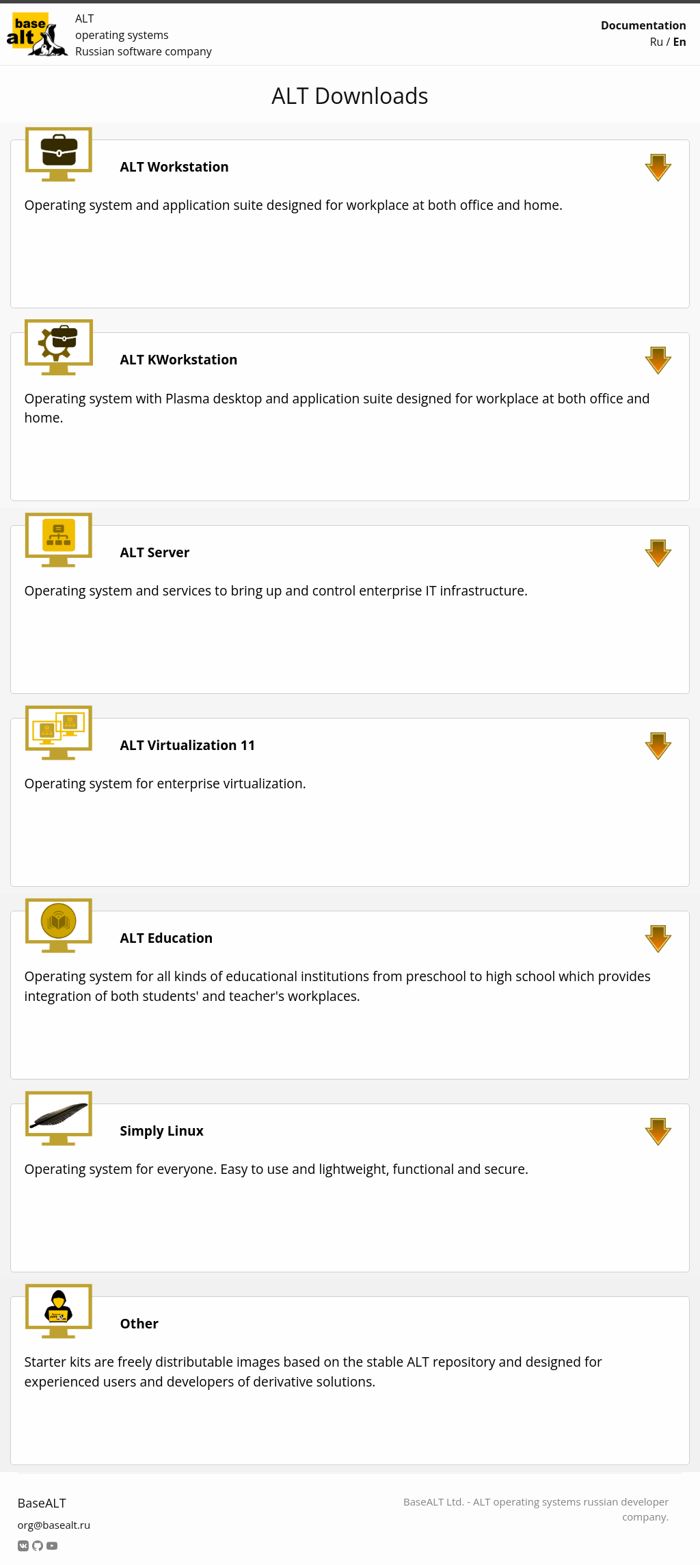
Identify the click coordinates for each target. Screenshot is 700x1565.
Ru (657, 41)
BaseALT (42, 1503)
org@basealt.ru (54, 1524)
